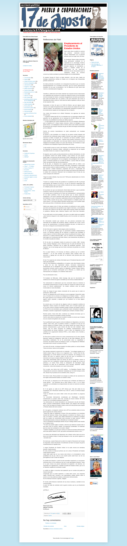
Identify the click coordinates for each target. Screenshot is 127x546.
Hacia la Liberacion (101, 140)
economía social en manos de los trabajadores (30, 100)
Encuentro (26, 169)
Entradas (26, 206)
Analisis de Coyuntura (29, 153)
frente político (27, 106)
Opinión (50, 515)
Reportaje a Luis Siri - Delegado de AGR (101, 94)
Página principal (95, 62)
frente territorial (27, 109)
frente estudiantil (28, 116)
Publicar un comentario (50, 523)
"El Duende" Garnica (29, 187)
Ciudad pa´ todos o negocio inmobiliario (101, 177)
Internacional (27, 111)
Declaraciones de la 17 (29, 92)
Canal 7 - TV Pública (29, 166)
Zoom (25, 180)
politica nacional (28, 88)
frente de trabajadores (29, 83)
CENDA (26, 155)
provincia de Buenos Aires (30, 113)
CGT (25, 145)
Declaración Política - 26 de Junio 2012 (97, 207)
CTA (25, 147)
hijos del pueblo (28, 102)
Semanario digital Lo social (30, 177)
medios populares (28, 104)
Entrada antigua (80, 526)
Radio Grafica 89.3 (28, 173)
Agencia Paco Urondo (29, 164)
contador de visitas (27, 65)
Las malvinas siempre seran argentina (101, 111)
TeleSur (26, 178)
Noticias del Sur (28, 171)
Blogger (72, 538)
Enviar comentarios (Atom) (56, 528)
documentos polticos (29, 107)
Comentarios (27, 209)
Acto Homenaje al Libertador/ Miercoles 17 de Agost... (97, 65)
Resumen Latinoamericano (30, 175)
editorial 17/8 (27, 95)
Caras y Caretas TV (29, 168)
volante (26, 93)
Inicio (65, 526)
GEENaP (26, 157)
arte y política (27, 97)
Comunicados (27, 77)
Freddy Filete (27, 193)
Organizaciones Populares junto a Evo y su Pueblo (101, 76)
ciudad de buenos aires (29, 81)
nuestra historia (27, 90)
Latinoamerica (27, 84)
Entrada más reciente (49, 526)
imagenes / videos (28, 86)
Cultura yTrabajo (28, 189)
